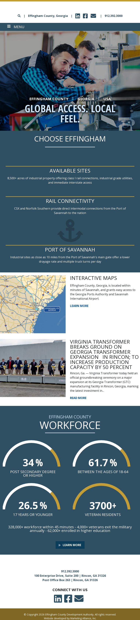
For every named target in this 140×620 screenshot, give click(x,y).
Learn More (79, 306)
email (94, 15)
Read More (78, 398)
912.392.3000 (113, 16)
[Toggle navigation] (16, 27)
